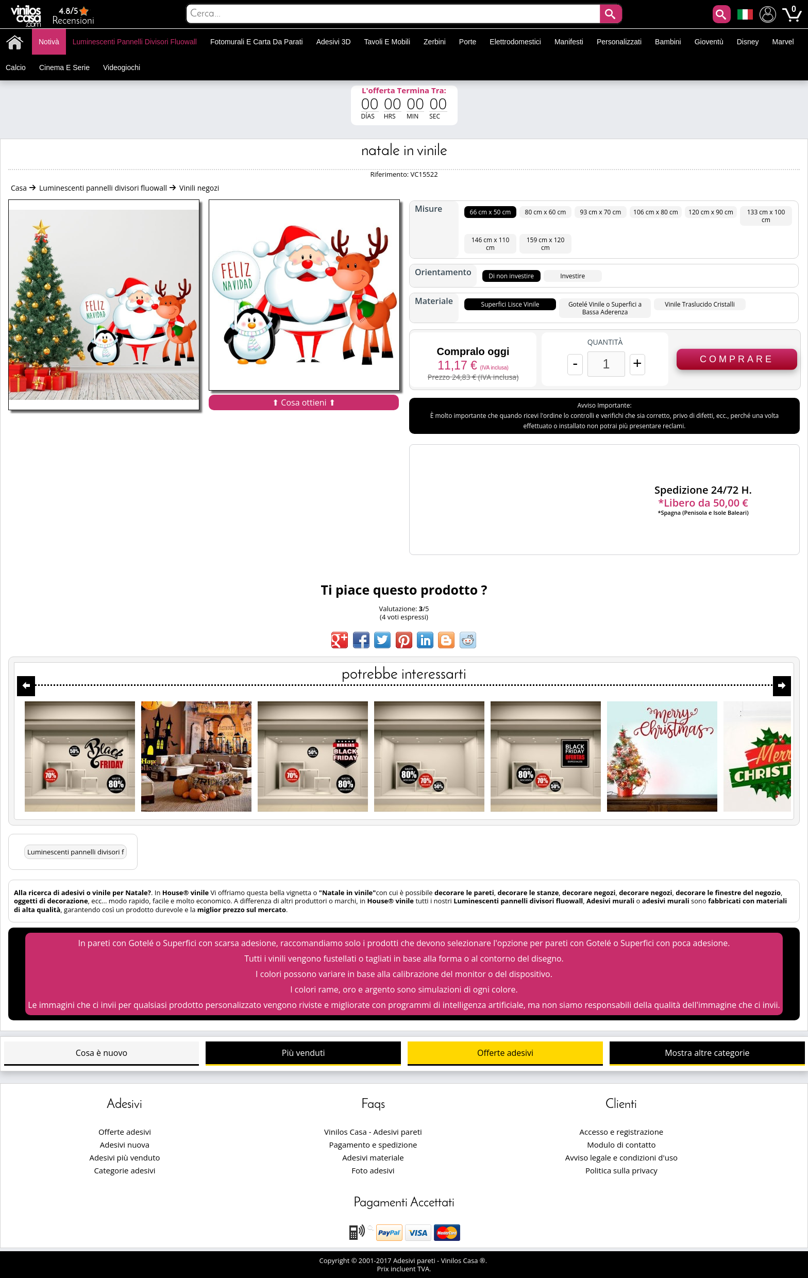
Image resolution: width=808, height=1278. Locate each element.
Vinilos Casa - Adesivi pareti (373, 1131)
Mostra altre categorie (707, 1052)
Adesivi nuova (124, 1144)
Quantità (605, 342)
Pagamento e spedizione (373, 1144)
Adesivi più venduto (124, 1157)
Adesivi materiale (373, 1157)
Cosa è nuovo (101, 1052)
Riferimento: (390, 174)
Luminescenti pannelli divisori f (75, 851)
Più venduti (303, 1052)
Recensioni (73, 15)
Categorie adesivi (124, 1170)
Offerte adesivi (505, 1052)
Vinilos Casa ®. (465, 1260)
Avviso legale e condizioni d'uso (621, 1157)
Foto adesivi (372, 1170)
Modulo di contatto (621, 1144)
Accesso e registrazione (622, 1131)
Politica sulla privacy (621, 1170)
